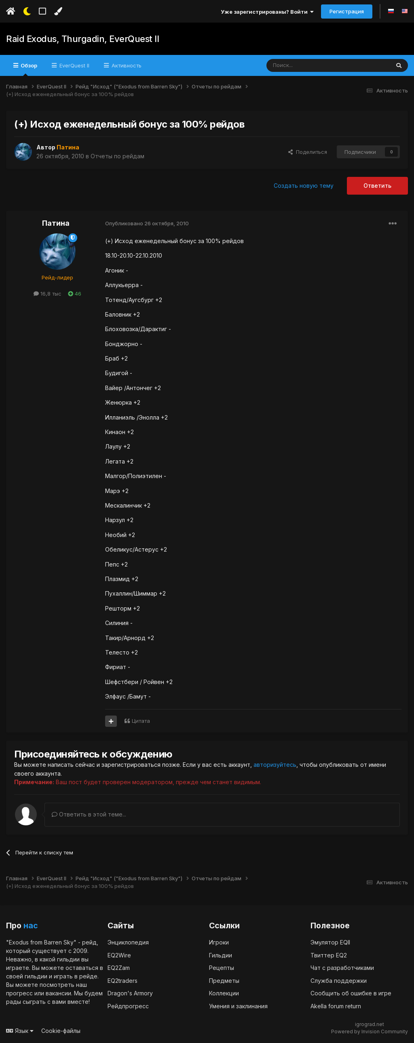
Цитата (141, 721)
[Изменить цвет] (58, 11)
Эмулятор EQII (330, 942)
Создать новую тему (304, 185)
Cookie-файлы (60, 1030)
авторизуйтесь (274, 764)
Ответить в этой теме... (89, 813)
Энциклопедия (128, 942)
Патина (56, 223)
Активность (126, 65)
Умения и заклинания (238, 1005)
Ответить (377, 185)
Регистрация (347, 11)
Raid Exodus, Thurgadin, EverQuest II (82, 39)
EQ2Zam (119, 967)
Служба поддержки (338, 980)
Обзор (28, 69)
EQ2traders (122, 980)
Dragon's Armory (130, 993)
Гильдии (220, 954)
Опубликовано (147, 223)
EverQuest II (73, 65)
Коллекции (224, 993)
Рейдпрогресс (128, 1005)
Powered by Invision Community (369, 1031)
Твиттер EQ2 (328, 954)
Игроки (219, 942)
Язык (20, 1030)
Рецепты (221, 967)
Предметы (224, 980)
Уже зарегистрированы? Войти (267, 11)
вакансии (58, 993)
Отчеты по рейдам (117, 155)
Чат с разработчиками (342, 967)
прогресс (19, 993)
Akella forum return (335, 1005)
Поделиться (307, 152)
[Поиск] (309, 65)
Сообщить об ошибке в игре (350, 993)
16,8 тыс (47, 293)
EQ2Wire (119, 954)
